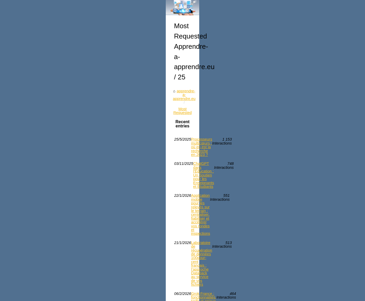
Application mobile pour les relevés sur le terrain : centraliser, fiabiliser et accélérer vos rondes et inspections (141, 242)
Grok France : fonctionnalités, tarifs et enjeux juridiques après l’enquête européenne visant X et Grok (140, 268)
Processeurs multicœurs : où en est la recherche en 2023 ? (110, 222)
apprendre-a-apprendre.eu (51, 199)
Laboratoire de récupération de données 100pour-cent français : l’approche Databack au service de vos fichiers (140, 255)
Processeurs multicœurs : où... (294, 262)
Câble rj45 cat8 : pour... (288, 239)
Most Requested (92, 199)
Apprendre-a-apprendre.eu (56, 295)
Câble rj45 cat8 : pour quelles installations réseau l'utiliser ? (110, 279)
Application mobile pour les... (292, 215)
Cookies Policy (117, 295)
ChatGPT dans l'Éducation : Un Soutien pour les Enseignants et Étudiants (122, 231)
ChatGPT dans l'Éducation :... (293, 190)
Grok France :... (281, 251)
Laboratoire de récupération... (293, 178)
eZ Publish (139, 295)
